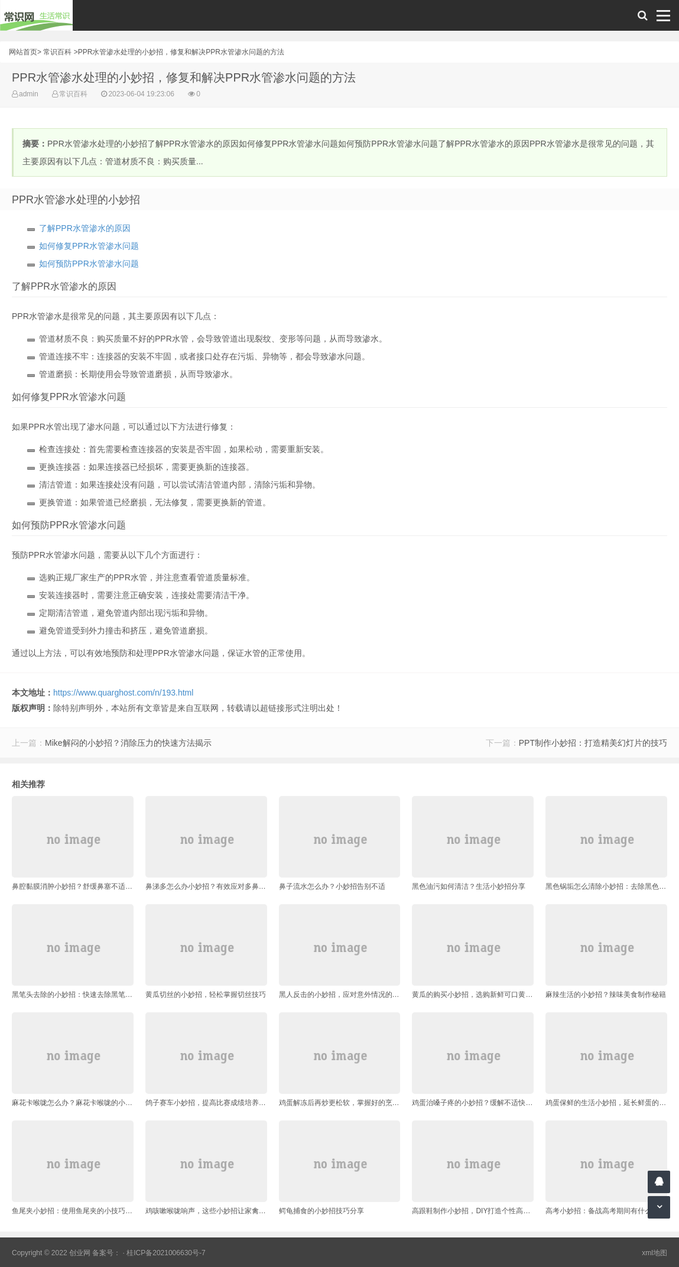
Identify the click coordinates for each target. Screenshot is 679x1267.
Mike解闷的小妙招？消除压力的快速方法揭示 (128, 743)
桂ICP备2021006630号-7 (165, 1253)
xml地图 (654, 1253)
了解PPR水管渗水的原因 (85, 228)
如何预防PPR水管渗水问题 (89, 263)
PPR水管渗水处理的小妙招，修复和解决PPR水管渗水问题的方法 (181, 52)
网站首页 (23, 52)
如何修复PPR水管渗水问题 (89, 246)
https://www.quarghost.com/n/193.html (123, 692)
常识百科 (57, 52)
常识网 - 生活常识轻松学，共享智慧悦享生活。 (36, 15)
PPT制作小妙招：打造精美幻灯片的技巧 (593, 743)
